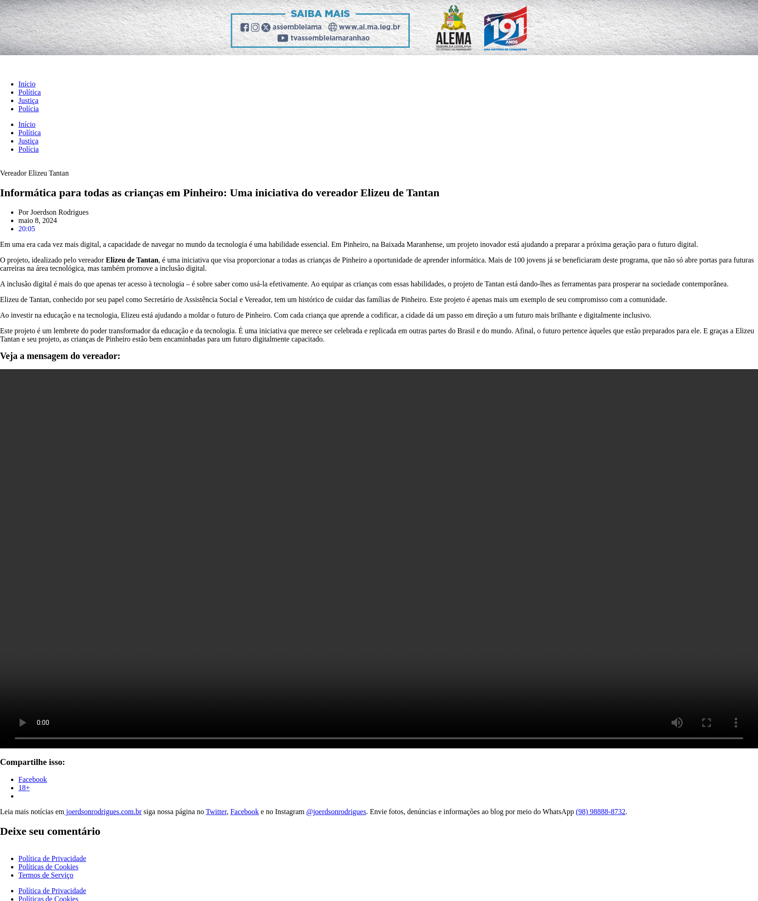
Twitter (216, 811)
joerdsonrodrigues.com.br (102, 811)
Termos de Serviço (46, 875)
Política (29, 92)
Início (26, 84)
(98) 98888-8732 (600, 811)
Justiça (28, 100)
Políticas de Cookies (48, 867)
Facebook (244, 811)
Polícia (28, 109)
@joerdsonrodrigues (336, 811)
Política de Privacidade (52, 858)
